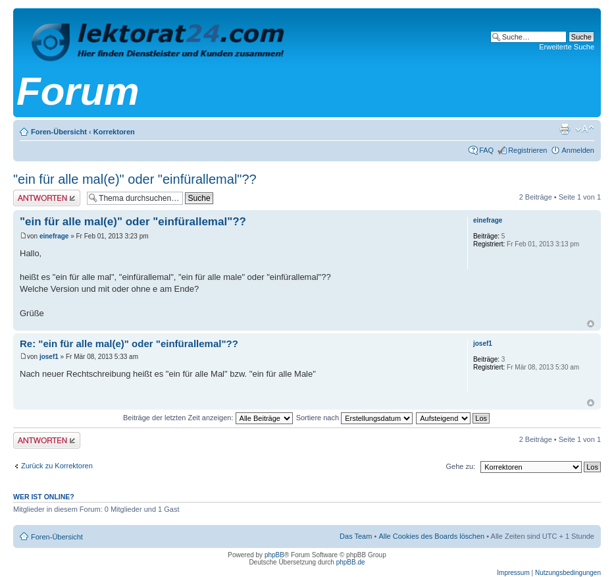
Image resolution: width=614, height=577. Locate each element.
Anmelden (577, 150)
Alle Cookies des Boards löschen (431, 536)
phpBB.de (350, 562)
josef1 (49, 356)
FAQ (486, 150)
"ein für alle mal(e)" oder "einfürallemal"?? (135, 179)
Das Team (356, 536)
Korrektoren (114, 132)
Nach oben (590, 323)
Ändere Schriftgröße (584, 129)
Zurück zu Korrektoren (57, 466)
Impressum (513, 572)
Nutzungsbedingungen (568, 572)
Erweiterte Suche (566, 47)
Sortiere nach (354, 418)
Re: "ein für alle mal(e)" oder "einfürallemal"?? (129, 343)
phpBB (274, 555)
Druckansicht (564, 129)
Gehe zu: (460, 466)
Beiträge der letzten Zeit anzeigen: (208, 418)
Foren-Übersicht (59, 132)
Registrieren (527, 150)
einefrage (53, 236)
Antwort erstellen (46, 198)
